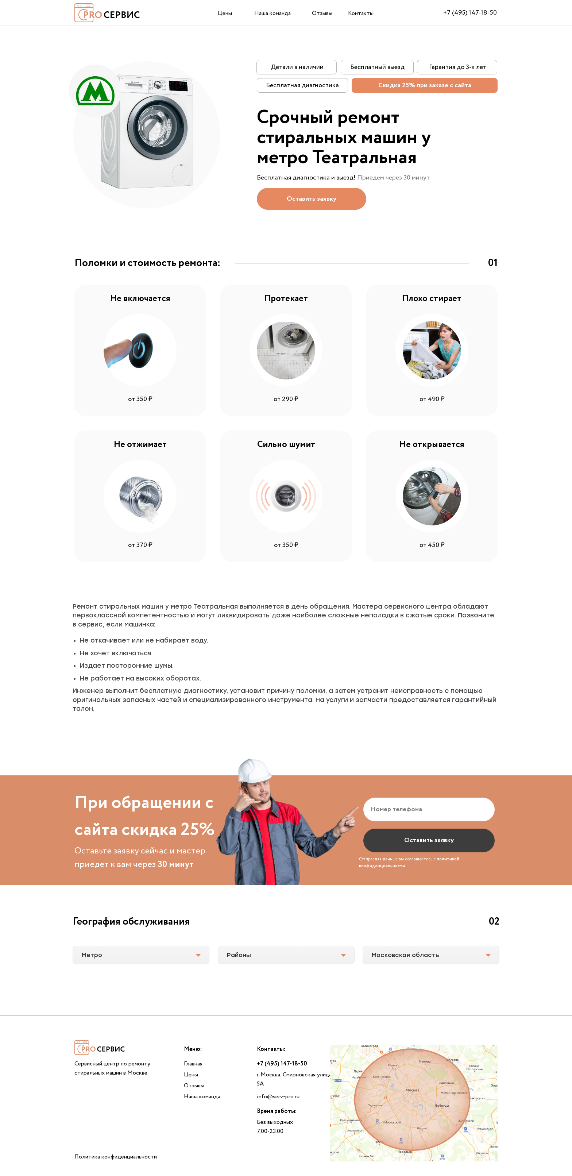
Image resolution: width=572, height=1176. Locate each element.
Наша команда (272, 13)
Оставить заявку (429, 840)
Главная (193, 1064)
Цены (225, 13)
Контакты (361, 13)
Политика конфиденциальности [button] (115, 1157)
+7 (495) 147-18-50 (470, 13)
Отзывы (322, 13)
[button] (311, 199)
